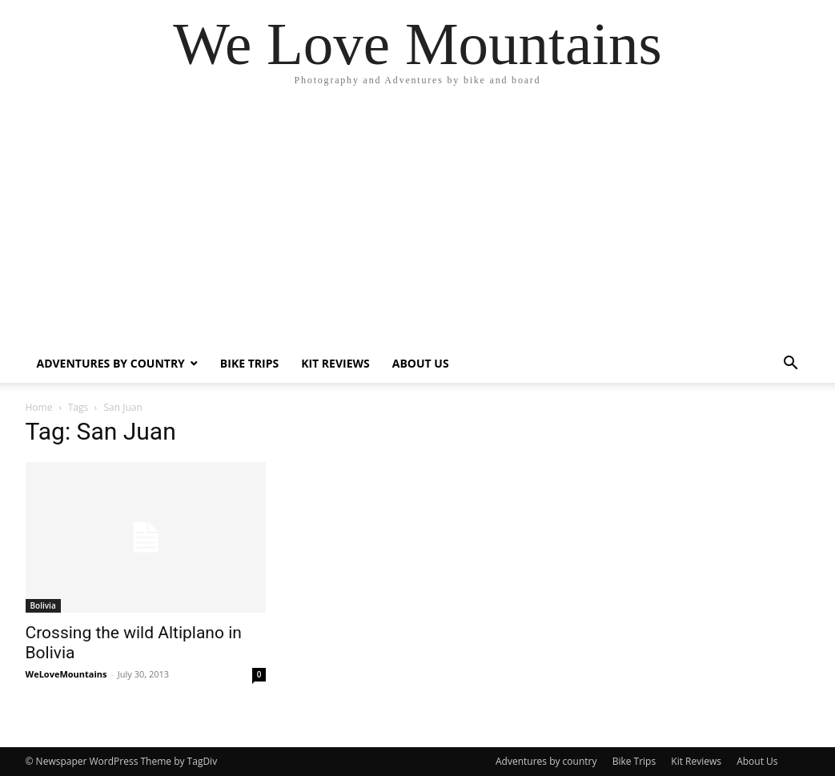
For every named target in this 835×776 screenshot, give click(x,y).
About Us (420, 363)
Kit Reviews (335, 363)
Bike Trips (249, 363)
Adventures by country (111, 363)
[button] (791, 364)
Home (39, 407)
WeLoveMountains (66, 674)
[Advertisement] (417, 224)
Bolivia (43, 605)
